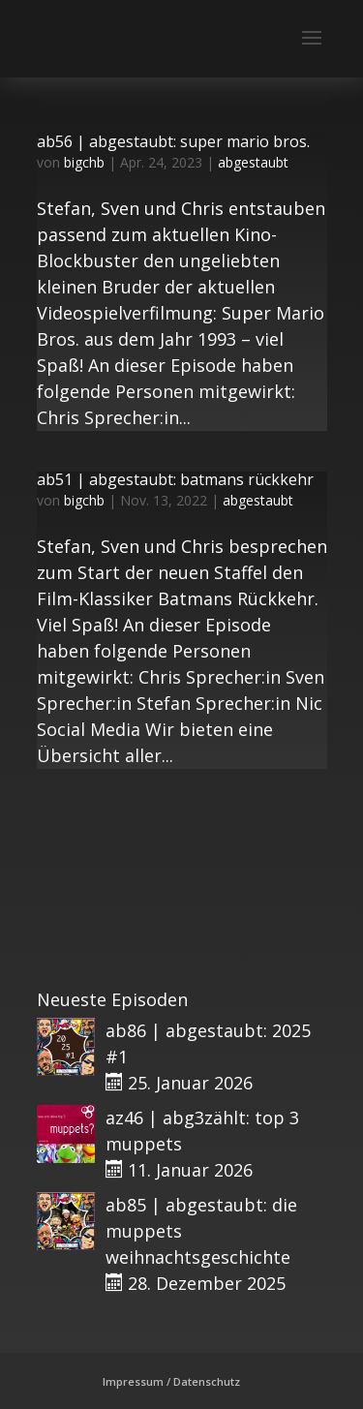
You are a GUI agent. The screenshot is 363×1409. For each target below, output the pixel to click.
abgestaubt (253, 162)
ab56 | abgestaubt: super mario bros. (173, 141)
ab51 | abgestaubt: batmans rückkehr (175, 479)
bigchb (84, 162)
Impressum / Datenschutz (171, 1381)
